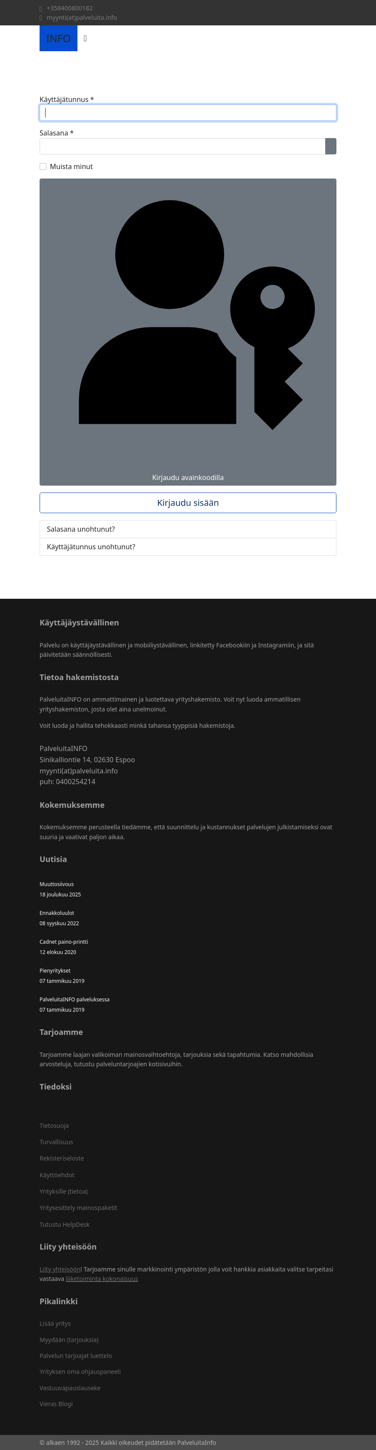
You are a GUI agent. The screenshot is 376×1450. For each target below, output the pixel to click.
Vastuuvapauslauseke (70, 1388)
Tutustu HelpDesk (64, 1224)
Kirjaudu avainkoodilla (188, 332)
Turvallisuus (56, 1142)
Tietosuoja (54, 1125)
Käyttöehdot (57, 1175)
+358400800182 (70, 8)
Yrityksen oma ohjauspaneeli (80, 1371)
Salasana (57, 133)
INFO (58, 38)
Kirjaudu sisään (188, 502)
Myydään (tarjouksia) (69, 1340)
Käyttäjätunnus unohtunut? (91, 546)
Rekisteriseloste (62, 1158)
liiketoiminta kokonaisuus (102, 1279)
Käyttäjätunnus (67, 99)
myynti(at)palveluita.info (82, 17)
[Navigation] (85, 38)
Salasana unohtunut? (81, 529)
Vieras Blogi (56, 1404)
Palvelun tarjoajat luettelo (76, 1355)
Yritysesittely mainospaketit (78, 1208)
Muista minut (71, 166)
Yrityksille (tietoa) (64, 1191)
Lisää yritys (55, 1323)
